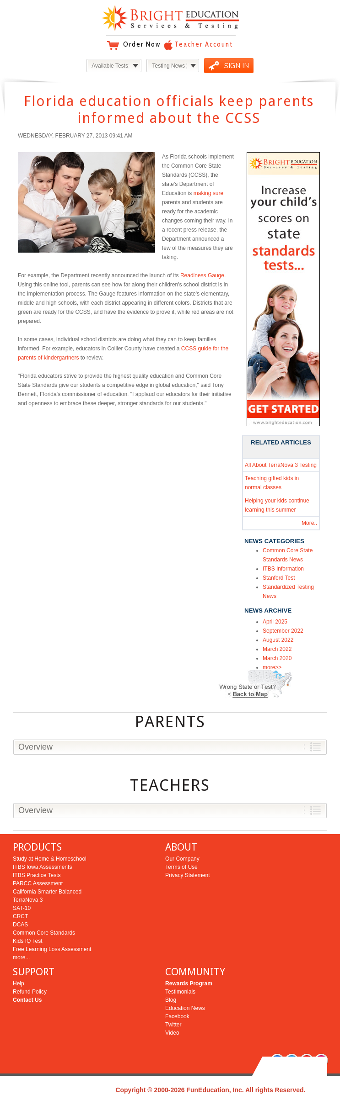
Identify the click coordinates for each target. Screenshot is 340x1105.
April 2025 (275, 622)
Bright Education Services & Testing (170, 18)
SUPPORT (33, 972)
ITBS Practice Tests (36, 875)
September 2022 (283, 631)
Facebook (177, 1016)
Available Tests (110, 66)
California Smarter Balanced (47, 891)
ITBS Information (283, 569)
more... (21, 957)
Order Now (142, 44)
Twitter (173, 1024)
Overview (35, 746)
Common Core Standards (44, 933)
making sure (208, 193)
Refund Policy (30, 992)
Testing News (168, 66)
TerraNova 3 (28, 900)
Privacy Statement (187, 875)
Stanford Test (279, 578)
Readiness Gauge (202, 275)
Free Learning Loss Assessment (52, 949)
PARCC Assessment (38, 883)
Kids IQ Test (27, 941)
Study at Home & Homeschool (49, 859)
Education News (185, 1008)
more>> (272, 667)
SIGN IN (236, 65)
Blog (170, 1000)
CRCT (20, 916)
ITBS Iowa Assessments (42, 867)
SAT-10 (22, 908)
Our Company (182, 859)
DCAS (20, 924)
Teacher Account (203, 44)
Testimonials (180, 992)
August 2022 (278, 640)
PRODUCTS (37, 847)
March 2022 (277, 649)
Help (18, 983)
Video (172, 1033)
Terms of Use (181, 867)
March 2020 (277, 658)
